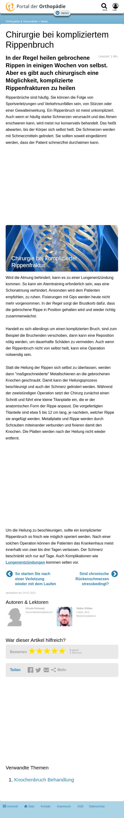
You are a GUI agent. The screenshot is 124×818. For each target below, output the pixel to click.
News (44, 21)
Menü (62, 13)
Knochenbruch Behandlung (44, 779)
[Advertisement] (62, 184)
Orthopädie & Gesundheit (22, 21)
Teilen (15, 670)
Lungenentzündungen (25, 562)
